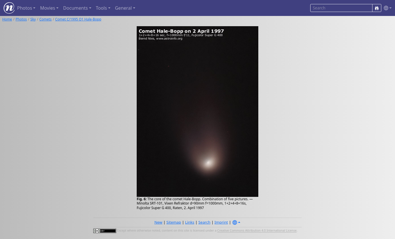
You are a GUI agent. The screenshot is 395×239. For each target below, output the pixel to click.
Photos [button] (24, 8)
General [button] (123, 8)
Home (7, 19)
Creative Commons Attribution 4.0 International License (257, 231)
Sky (33, 19)
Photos (21, 19)
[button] (386, 8)
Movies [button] (47, 8)
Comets (45, 19)
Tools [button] (101, 8)
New (158, 222)
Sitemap (173, 222)
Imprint (221, 222)
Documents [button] (75, 8)
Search (204, 222)
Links (189, 222)
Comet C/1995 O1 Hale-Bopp (78, 19)
